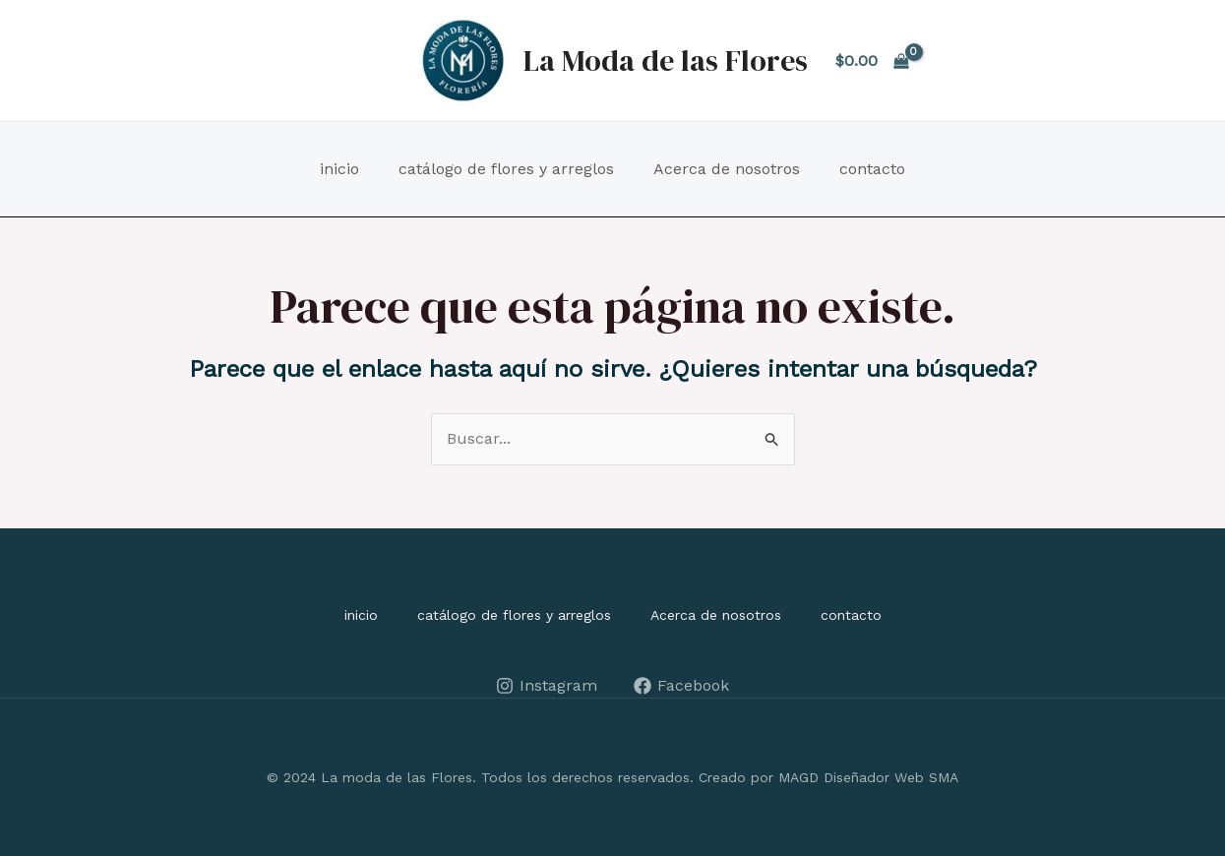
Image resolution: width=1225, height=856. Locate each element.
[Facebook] (682, 686)
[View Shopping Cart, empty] (872, 61)
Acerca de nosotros (726, 168)
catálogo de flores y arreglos (506, 168)
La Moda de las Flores (665, 60)
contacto (872, 168)
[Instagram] (547, 686)
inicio (339, 168)
